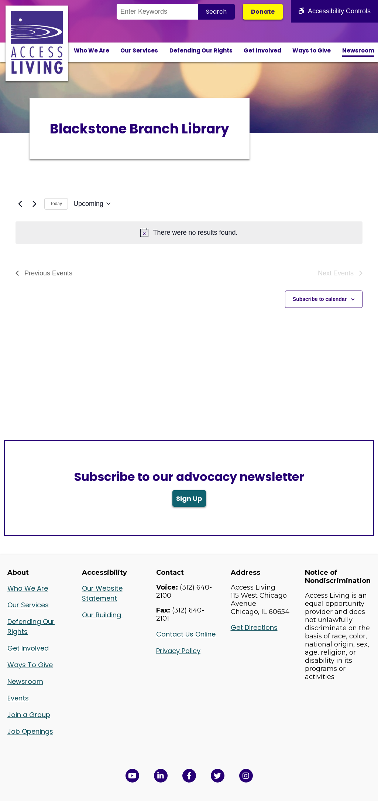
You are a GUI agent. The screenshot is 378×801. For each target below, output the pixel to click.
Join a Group (28, 714)
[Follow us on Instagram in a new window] (246, 776)
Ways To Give (30, 664)
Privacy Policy (178, 650)
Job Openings (30, 731)
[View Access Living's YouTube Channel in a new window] (132, 776)
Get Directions (254, 627)
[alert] (189, 232)
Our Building (102, 615)
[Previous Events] (20, 203)
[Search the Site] (157, 12)
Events (18, 698)
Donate (263, 11)
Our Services (139, 50)
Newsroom (358, 50)
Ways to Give (311, 50)
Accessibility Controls (334, 11)
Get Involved (262, 50)
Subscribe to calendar (320, 299)
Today (56, 203)
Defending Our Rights (201, 50)
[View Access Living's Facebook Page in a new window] (189, 776)
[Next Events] (34, 203)
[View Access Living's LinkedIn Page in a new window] (161, 776)
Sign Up (189, 498)
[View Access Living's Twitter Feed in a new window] (217, 776)
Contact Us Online (186, 634)
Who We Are (91, 50)
